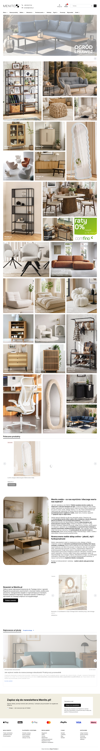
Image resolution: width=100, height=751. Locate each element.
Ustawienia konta (7, 734)
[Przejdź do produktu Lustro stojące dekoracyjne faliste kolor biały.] (27, 458)
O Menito (63, 734)
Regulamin (44, 733)
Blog (62, 736)
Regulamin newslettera (47, 742)
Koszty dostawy (26, 734)
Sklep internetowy (49, 749)
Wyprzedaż (83, 737)
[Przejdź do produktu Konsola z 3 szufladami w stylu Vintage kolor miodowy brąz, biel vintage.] (72, 592)
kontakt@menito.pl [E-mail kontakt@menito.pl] (29, 7)
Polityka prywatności (47, 739)
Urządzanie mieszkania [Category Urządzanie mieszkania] (12, 669)
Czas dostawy (26, 736)
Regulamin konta (46, 740)
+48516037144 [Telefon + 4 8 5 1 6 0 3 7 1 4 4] (28, 5)
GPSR (43, 734)
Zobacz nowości (10, 600)
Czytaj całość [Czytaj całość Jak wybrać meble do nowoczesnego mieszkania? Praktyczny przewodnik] (8, 681)
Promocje (82, 736)
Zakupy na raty (26, 737)
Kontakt (63, 733)
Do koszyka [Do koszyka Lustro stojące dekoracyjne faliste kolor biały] (12, 484)
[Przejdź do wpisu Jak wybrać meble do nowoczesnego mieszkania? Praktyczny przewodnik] (50, 651)
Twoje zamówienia (7, 733)
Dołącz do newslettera (72, 705)
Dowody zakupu (26, 733)
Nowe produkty (84, 734)
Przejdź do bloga (28, 630)
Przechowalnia (7, 736)
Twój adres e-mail (68, 701)
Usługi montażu (84, 733)
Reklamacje (45, 737)
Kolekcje (82, 739)
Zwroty (43, 736)
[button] (95, 6)
